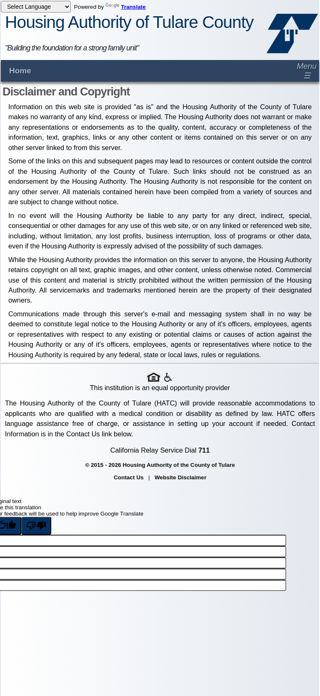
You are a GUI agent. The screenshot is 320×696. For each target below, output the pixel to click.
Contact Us (129, 477)
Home (20, 70)
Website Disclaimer (180, 477)
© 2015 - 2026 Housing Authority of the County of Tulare (160, 465)
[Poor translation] (36, 526)
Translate (125, 7)
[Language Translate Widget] (36, 7)
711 (204, 450)
